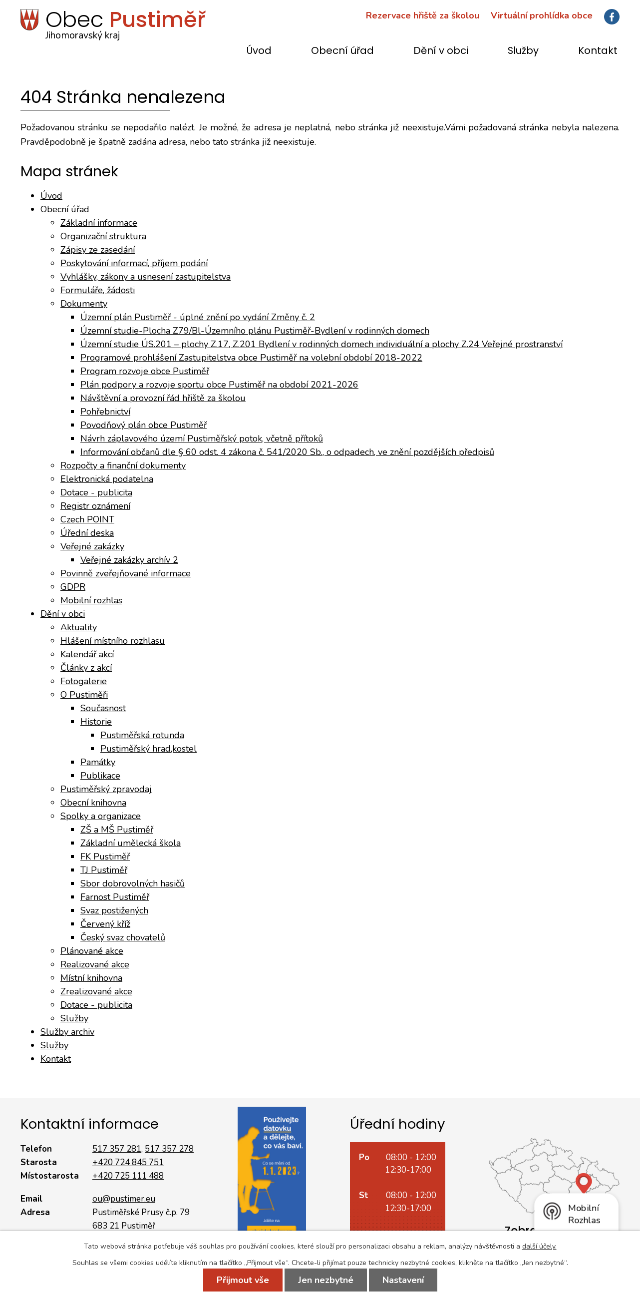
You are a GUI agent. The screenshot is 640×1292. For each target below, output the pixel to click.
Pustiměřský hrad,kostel (148, 749)
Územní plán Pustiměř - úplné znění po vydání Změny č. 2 (197, 317)
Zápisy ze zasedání (97, 250)
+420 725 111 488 (128, 1176)
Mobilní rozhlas (91, 600)
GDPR (72, 587)
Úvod (259, 51)
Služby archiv (67, 1032)
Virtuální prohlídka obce (542, 15)
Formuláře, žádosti (97, 290)
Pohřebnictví (105, 412)
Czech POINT (87, 519)
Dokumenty (83, 304)
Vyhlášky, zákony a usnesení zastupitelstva (145, 277)
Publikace (100, 776)
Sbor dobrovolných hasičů (132, 883)
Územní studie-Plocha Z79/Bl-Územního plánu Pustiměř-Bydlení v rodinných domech (254, 331)
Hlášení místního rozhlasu (112, 641)
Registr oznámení (95, 506)
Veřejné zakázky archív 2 (129, 560)
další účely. (539, 1246)
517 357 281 (116, 1149)
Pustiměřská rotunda (142, 735)
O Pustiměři (84, 695)
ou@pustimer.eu (123, 1199)
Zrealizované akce (96, 991)
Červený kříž (105, 924)
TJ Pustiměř (103, 870)
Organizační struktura (103, 236)
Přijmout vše (243, 1280)
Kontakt (598, 51)
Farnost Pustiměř (114, 897)
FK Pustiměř (105, 856)
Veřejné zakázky (92, 546)
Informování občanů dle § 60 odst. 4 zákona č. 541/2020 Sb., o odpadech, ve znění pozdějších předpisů (287, 452)
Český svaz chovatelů (122, 937)
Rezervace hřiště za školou (422, 15)
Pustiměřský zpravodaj (106, 789)
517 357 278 (169, 1149)
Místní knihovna (91, 978)
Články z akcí (86, 668)
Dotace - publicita (96, 492)
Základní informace (98, 223)
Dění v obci (440, 51)
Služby (523, 51)
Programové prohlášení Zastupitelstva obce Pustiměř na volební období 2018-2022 (251, 358)
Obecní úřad (342, 51)
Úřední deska (87, 533)
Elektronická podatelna (106, 479)
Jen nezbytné (325, 1280)
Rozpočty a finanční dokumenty (123, 465)
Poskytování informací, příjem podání (134, 263)
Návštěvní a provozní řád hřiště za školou (163, 398)
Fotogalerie (83, 681)
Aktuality (78, 627)
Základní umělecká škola (130, 843)
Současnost (103, 708)
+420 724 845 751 (128, 1162)
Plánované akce (91, 951)
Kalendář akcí (87, 654)
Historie (96, 722)
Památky (97, 762)
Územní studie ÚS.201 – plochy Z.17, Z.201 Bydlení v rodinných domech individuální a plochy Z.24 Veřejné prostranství (321, 344)
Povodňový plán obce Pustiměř (143, 425)
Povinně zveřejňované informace (125, 573)
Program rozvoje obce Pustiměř (144, 371)
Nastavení (403, 1280)
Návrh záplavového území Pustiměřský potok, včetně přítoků (201, 438)
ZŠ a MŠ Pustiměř (116, 830)
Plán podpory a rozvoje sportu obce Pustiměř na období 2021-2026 (219, 385)
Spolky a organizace (100, 816)
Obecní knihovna (93, 803)
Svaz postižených (114, 910)
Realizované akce (94, 964)
